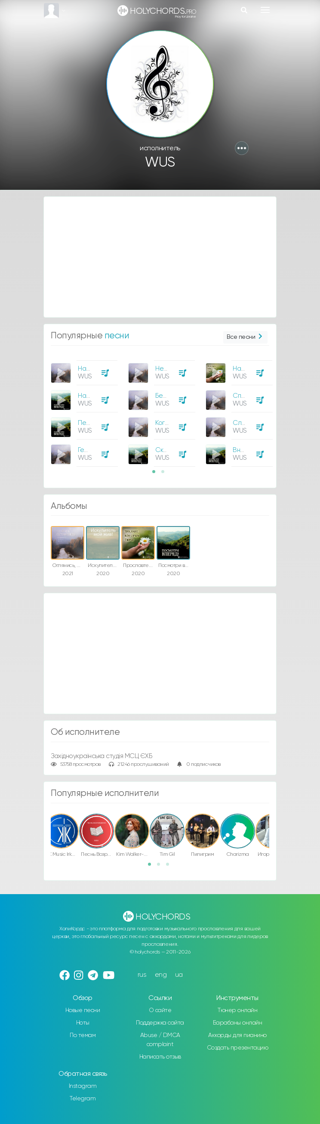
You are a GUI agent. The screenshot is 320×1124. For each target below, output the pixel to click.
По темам (82, 1035)
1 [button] (156, 474)
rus (142, 975)
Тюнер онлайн (237, 1010)
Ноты (82, 1023)
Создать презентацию (237, 1048)
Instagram (83, 1086)
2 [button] (165, 474)
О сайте (160, 1010)
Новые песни (82, 1010)
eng (161, 975)
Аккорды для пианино (237, 1035)
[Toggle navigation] (265, 10)
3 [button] (170, 867)
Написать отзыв (160, 1057)
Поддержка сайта (160, 1023)
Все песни (245, 337)
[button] (241, 148)
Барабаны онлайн (237, 1023)
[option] (83, 410)
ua (179, 975)
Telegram (82, 1099)
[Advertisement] (160, 257)
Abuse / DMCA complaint (160, 1039)
